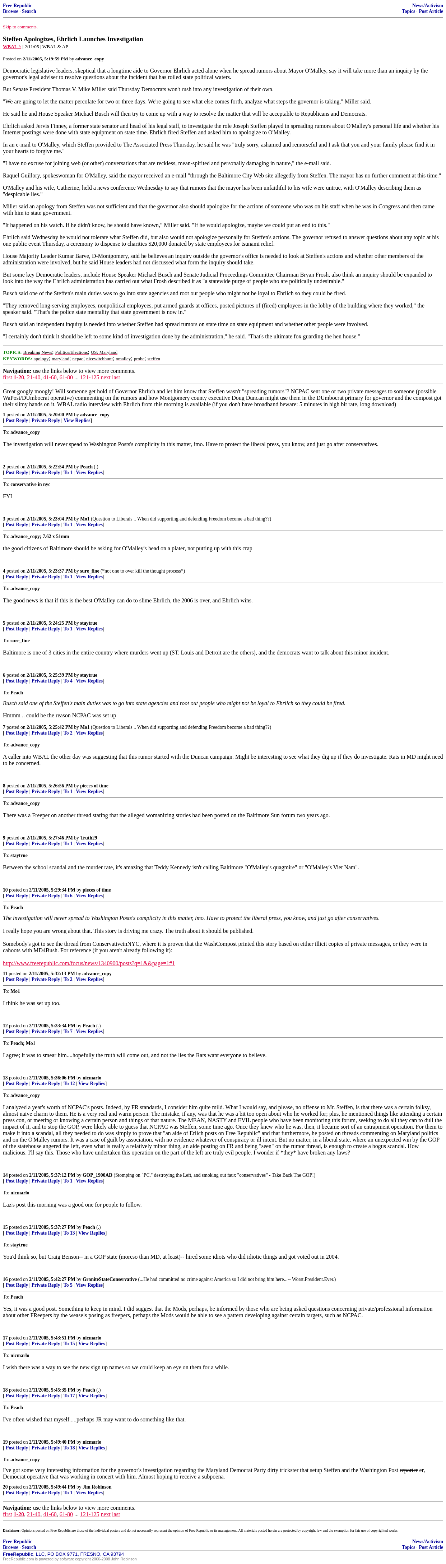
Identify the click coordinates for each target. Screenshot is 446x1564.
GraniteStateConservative (110, 1279)
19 (5, 1442)
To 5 (68, 1285)
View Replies (77, 420)
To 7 (68, 1031)
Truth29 (88, 838)
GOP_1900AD (97, 1175)
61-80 (66, 377)
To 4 (68, 681)
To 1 (68, 472)
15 (5, 1227)
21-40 (33, 377)
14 (5, 1175)
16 (5, 1279)
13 (5, 1078)
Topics (408, 11)
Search (29, 11)
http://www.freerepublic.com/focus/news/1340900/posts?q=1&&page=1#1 (89, 963)
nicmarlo (92, 1078)
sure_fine (89, 571)
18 (5, 1390)
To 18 (69, 1447)
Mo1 (84, 519)
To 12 (69, 1083)
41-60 (49, 377)
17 (5, 1338)
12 (5, 1025)
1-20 (19, 377)
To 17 (69, 1395)
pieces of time (94, 785)
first (7, 377)
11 (5, 973)
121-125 (89, 377)
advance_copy (95, 414)
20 (5, 1487)
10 (5, 890)
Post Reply (17, 420)
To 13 (69, 1233)
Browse (10, 11)
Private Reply (46, 420)
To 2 (68, 733)
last (116, 377)
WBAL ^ (12, 46)
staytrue (88, 623)
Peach (86, 466)
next (106, 377)
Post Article (431, 11)
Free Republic (17, 5)
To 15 (69, 1343)
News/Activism (427, 5)
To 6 (68, 895)
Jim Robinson (97, 1487)
